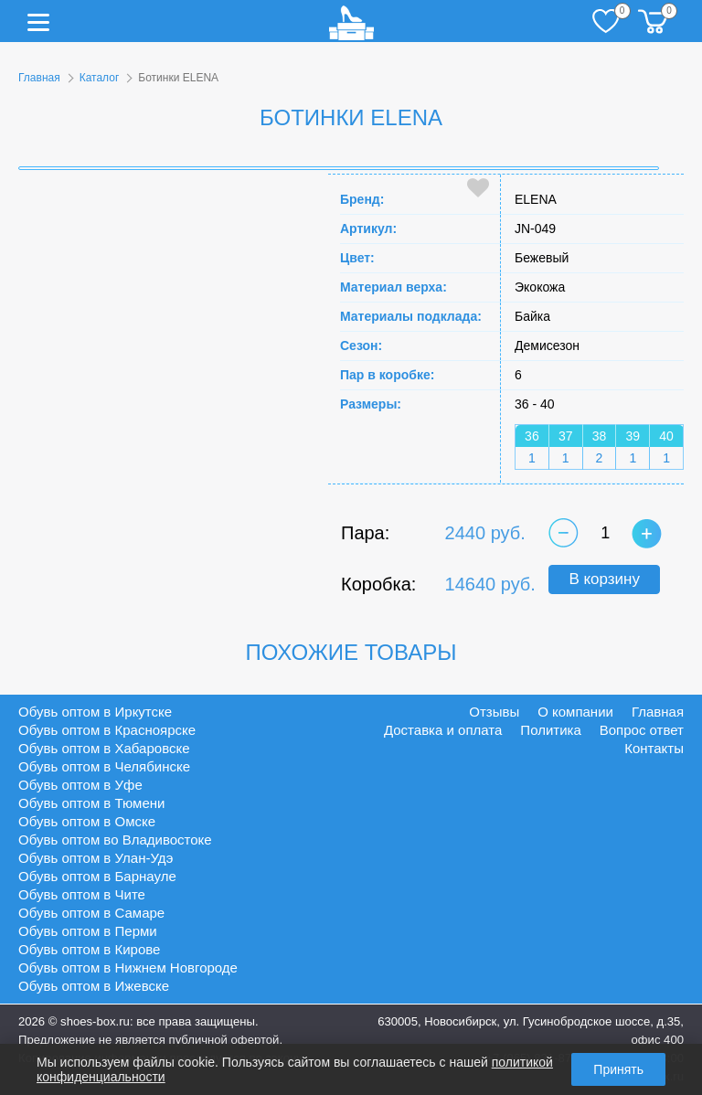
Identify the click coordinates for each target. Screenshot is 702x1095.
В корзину (604, 579)
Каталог (100, 77)
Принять (618, 1069)
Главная (39, 77)
